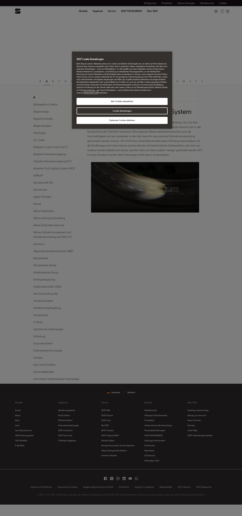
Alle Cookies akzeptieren (122, 101)
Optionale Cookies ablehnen (122, 120)
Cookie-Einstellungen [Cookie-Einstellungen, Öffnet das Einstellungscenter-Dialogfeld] (122, 111)
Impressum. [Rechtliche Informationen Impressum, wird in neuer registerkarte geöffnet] (103, 93)
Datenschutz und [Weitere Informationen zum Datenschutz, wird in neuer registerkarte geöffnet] (91, 93)
